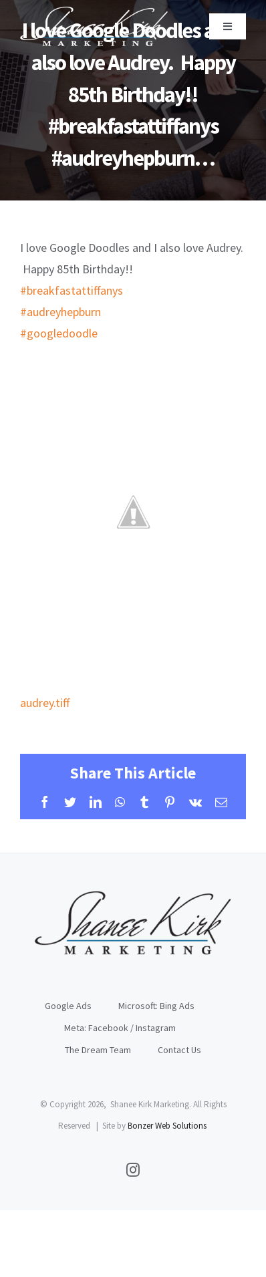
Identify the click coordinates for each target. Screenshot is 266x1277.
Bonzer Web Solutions (167, 1125)
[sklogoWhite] (94, 12)
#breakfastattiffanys (71, 290)
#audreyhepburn (60, 311)
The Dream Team (98, 1050)
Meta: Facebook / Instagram (120, 1028)
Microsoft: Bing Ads (156, 1006)
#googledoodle (59, 333)
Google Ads (68, 1006)
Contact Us (179, 1050)
